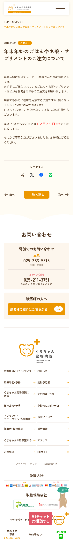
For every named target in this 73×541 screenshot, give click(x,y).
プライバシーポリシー (27, 463)
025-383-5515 (36, 260)
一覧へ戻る (36, 194)
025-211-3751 (36, 280)
